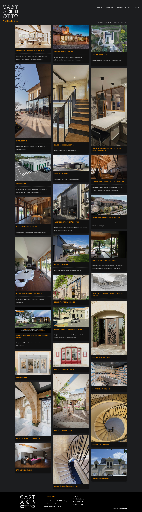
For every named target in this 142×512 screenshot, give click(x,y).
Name (105, 23)
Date (109, 23)
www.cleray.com (123, 508)
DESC (125, 23)
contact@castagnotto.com (53, 506)
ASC (121, 23)
